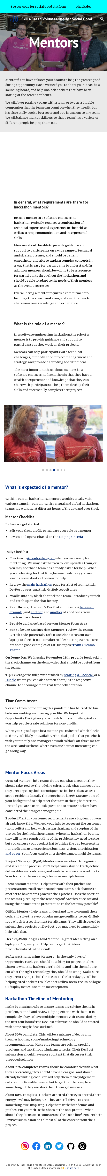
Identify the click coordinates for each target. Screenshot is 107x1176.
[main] (53, 42)
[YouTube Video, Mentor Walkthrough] (53, 162)
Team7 (14, 650)
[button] (5, 19)
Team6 (89, 645)
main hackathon (39, 584)
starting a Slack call (79, 675)
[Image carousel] (53, 438)
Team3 (77, 645)
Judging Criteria (71, 537)
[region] (53, 6)
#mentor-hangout (41, 558)
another (37, 612)
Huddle (10, 680)
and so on (12, 853)
